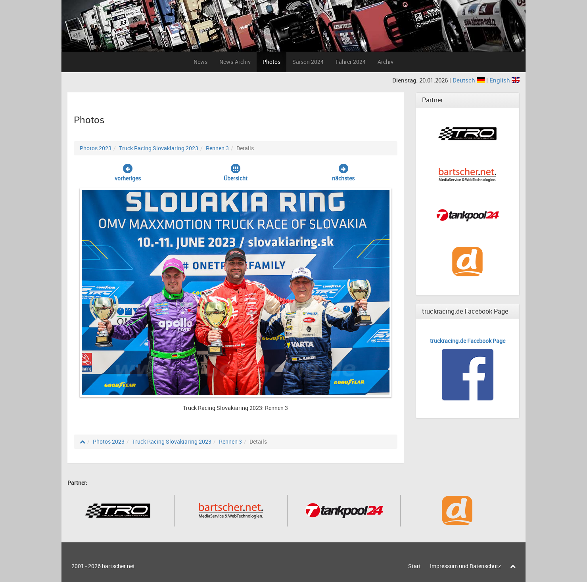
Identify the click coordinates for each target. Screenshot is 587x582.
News (200, 61)
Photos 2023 (95, 148)
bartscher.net (118, 566)
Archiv (385, 61)
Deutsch (469, 80)
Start (414, 566)
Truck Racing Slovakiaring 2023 (158, 148)
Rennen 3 (217, 148)
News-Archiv (235, 61)
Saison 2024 (308, 61)
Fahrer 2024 (351, 61)
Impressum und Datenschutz (465, 566)
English (504, 80)
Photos (271, 61)
